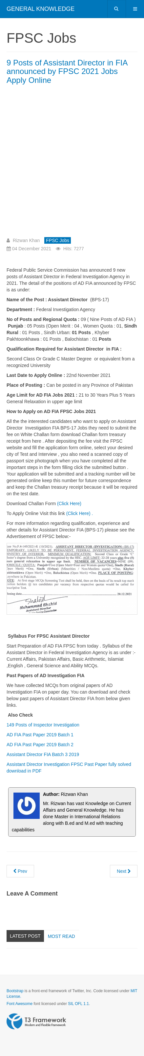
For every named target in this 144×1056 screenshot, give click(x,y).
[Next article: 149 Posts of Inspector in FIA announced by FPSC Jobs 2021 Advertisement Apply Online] (123, 871)
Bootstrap (15, 991)
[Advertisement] (72, 163)
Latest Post (25, 936)
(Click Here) (69, 503)
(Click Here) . (79, 513)
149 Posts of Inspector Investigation (43, 724)
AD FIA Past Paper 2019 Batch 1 (41, 734)
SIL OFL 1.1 (78, 1003)
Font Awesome (19, 1003)
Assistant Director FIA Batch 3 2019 (43, 754)
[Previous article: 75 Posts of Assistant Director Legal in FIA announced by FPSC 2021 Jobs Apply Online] (20, 871)
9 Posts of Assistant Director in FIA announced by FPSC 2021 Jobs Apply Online (67, 71)
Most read (61, 936)
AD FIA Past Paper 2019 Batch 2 (40, 744)
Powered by (36, 1021)
